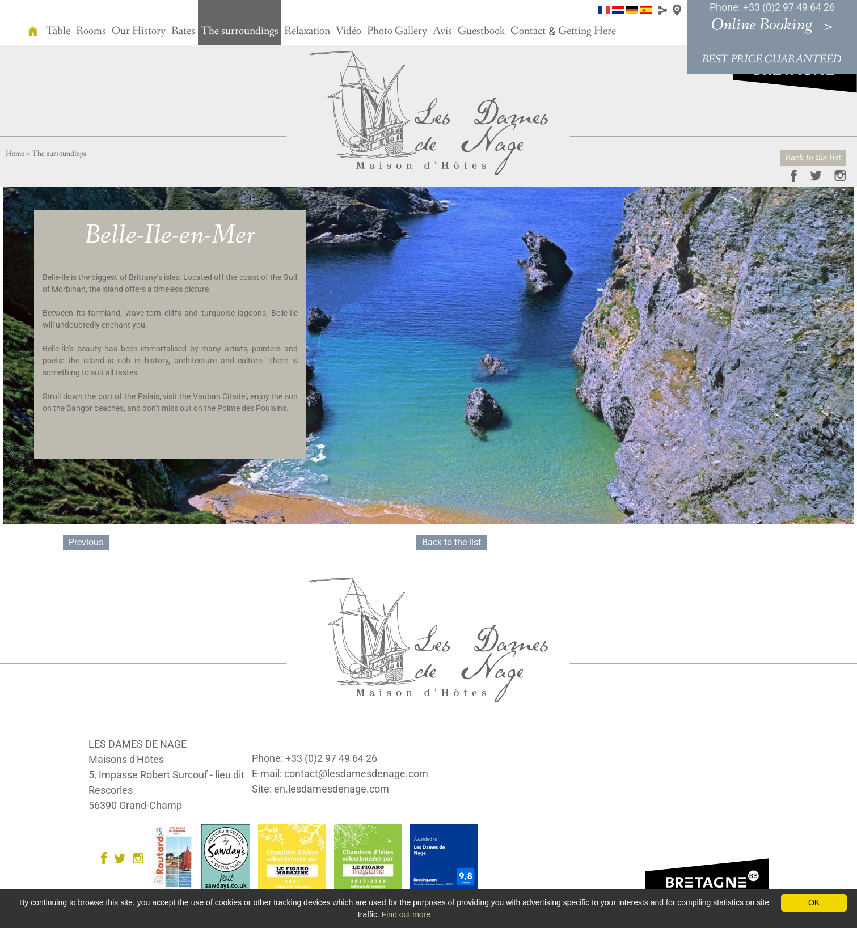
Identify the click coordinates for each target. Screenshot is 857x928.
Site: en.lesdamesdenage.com (320, 789)
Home (15, 154)
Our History (139, 31)
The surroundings (239, 31)
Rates (183, 31)
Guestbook (481, 31)
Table (58, 31)
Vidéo (348, 31)
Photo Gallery (397, 31)
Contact (528, 31)
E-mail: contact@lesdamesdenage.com (340, 773)
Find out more (406, 914)
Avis (442, 31)
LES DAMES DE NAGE (137, 744)
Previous (86, 542)
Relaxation (307, 31)
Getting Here (587, 31)
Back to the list (813, 157)
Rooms (91, 31)
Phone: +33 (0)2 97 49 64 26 (772, 7)
